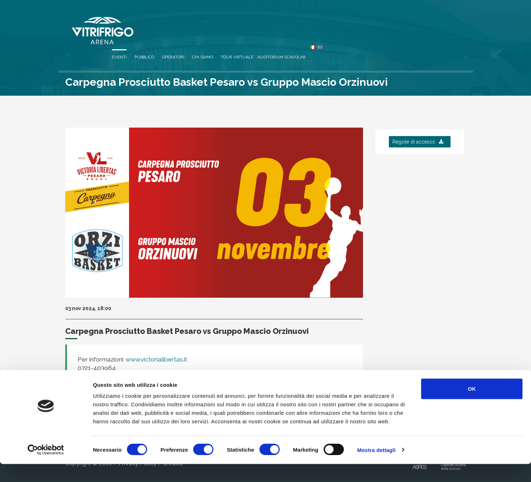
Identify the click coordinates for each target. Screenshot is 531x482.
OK (472, 407)
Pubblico (277, 21)
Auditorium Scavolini (414, 21)
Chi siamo (335, 21)
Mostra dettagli (376, 468)
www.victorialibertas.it (155, 359)
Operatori (306, 21)
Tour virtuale (370, 21)
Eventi (252, 21)
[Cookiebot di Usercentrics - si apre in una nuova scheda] (46, 468)
